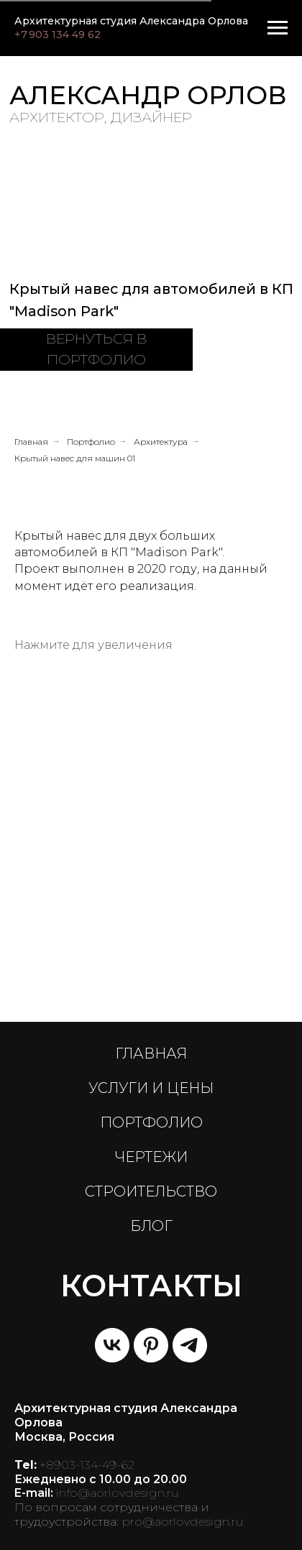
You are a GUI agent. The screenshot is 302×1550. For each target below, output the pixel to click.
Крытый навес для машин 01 (74, 458)
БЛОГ (151, 1226)
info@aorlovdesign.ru (117, 1493)
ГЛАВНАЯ (151, 1053)
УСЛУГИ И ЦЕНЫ (151, 1088)
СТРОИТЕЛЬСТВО (151, 1191)
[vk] (112, 1345)
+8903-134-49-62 (87, 1465)
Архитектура (161, 441)
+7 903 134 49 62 (57, 34)
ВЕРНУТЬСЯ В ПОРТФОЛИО (96, 349)
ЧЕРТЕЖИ (151, 1157)
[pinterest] (151, 1345)
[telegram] (190, 1345)
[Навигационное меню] (277, 28)
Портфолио (91, 441)
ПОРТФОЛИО (151, 1122)
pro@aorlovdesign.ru (183, 1521)
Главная (31, 441)
